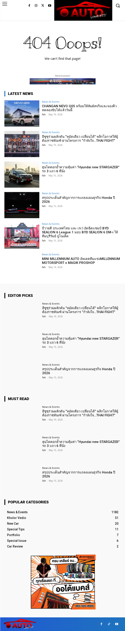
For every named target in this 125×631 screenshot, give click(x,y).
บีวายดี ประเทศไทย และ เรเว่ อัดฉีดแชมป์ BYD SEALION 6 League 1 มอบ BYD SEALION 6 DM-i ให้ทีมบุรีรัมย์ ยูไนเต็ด (80, 232)
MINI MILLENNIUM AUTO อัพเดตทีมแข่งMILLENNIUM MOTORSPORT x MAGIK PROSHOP (81, 261)
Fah (44, 114)
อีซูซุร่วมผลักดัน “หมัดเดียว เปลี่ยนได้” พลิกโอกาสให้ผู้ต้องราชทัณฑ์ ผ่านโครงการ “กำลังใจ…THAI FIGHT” (80, 139)
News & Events (50, 101)
